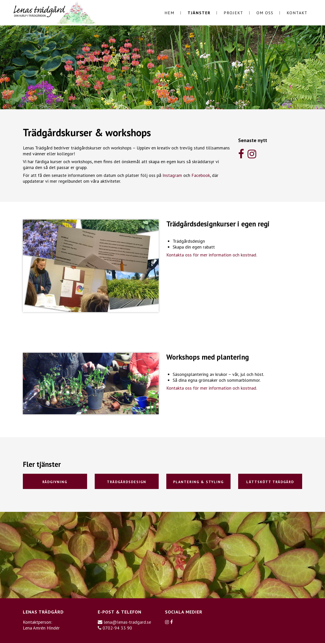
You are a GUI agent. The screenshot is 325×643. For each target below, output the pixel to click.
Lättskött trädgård (270, 482)
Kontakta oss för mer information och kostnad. (211, 255)
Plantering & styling (198, 482)
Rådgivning (54, 482)
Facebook (200, 175)
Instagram (172, 175)
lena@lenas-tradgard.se (124, 622)
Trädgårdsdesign (126, 482)
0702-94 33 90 (115, 628)
